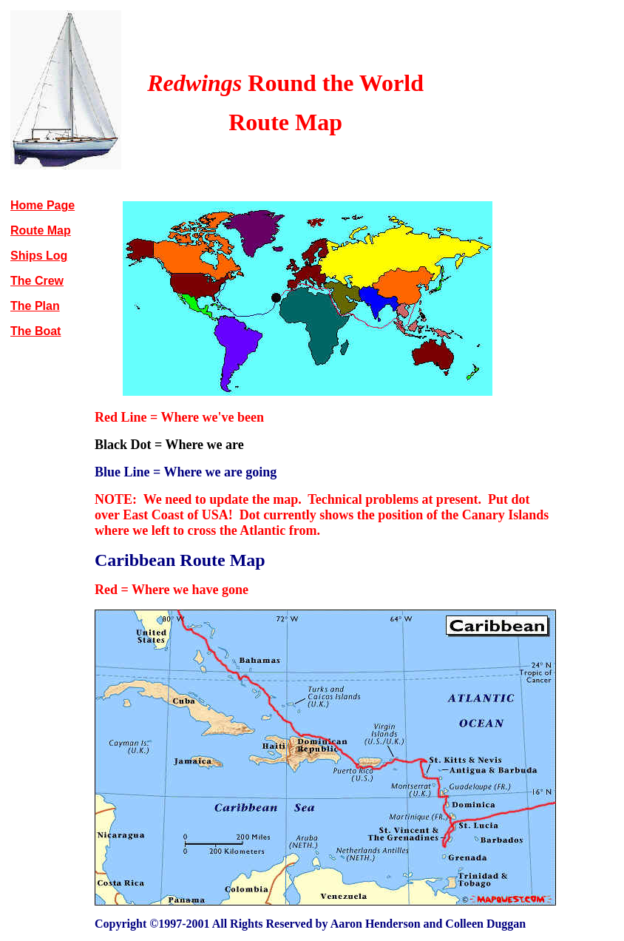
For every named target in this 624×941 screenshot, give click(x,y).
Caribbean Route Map (180, 560)
